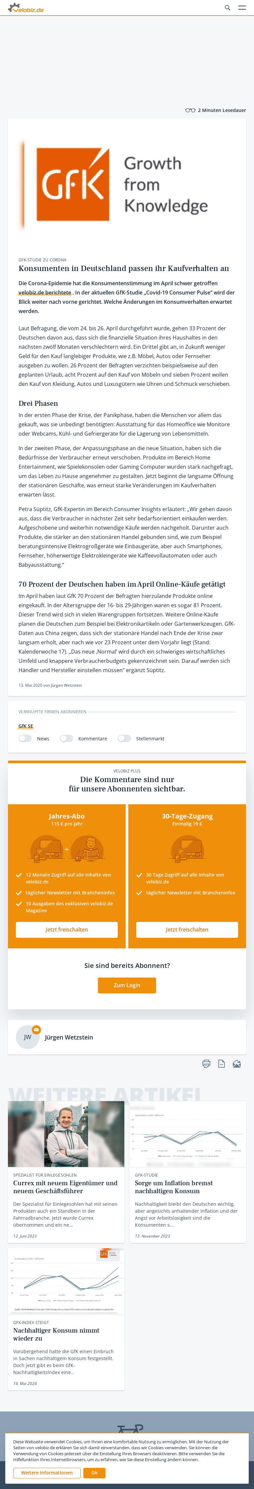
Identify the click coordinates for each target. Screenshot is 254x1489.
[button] (94, 1473)
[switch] (25, 738)
